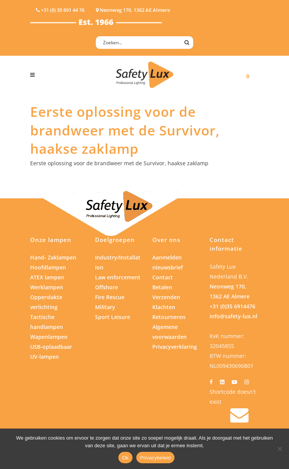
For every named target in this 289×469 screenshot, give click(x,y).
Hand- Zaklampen (53, 257)
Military (105, 307)
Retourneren (169, 317)
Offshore (106, 287)
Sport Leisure (112, 317)
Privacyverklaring (174, 346)
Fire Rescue (109, 297)
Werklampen (46, 287)
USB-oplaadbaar (51, 346)
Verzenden (166, 297)
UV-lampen (44, 356)
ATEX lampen (47, 277)
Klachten (163, 307)
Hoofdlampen (48, 267)
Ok (125, 458)
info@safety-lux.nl (233, 316)
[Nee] (279, 449)
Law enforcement (117, 277)
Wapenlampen (49, 336)
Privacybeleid (155, 458)
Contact (162, 277)
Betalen (162, 287)
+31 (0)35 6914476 (232, 306)
